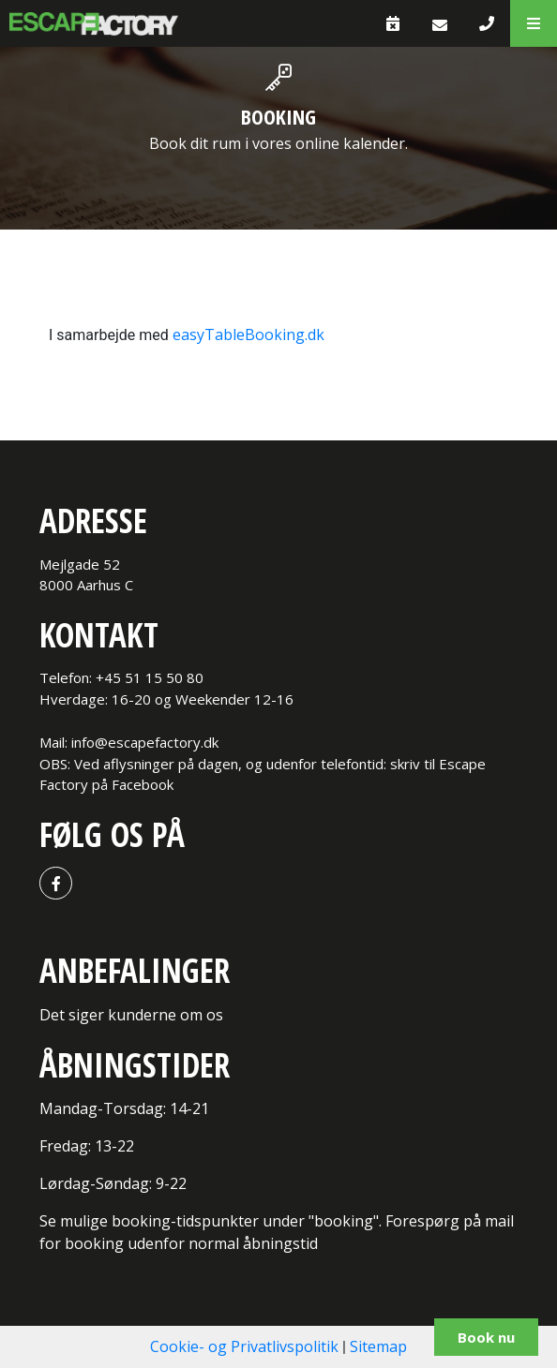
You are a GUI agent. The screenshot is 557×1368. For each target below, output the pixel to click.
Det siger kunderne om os (131, 1014)
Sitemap (378, 1346)
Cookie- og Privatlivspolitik (244, 1346)
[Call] (486, 23)
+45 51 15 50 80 (149, 677)
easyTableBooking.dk (248, 334)
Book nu (486, 1337)
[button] (533, 23)
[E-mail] (439, 25)
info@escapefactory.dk (144, 742)
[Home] (93, 23)
